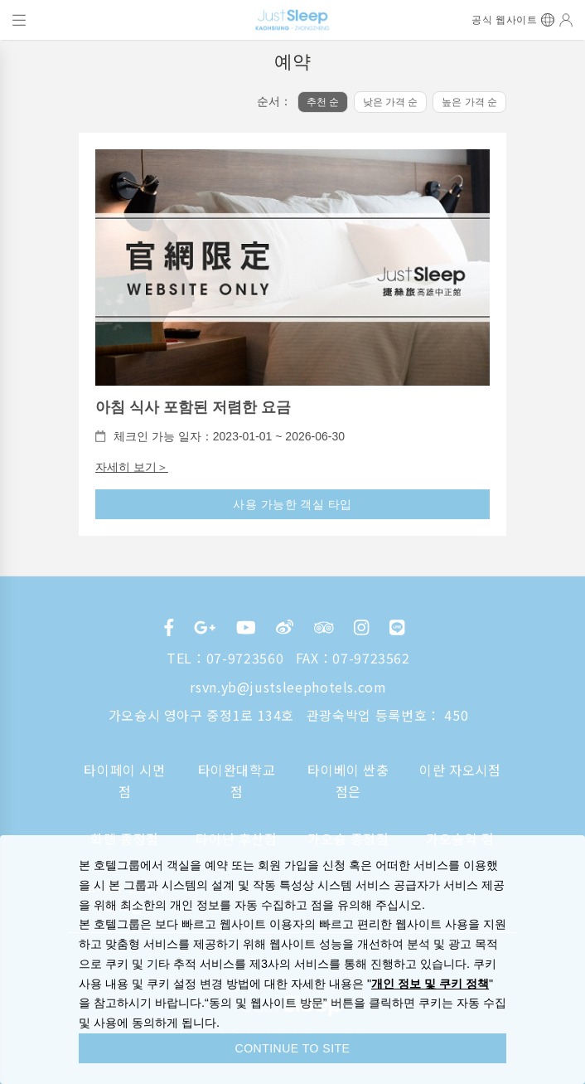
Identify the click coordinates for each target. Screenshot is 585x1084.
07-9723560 (244, 658)
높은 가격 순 (469, 102)
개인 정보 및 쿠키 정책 (430, 983)
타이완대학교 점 (237, 780)
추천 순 (323, 102)
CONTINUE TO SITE (293, 1048)
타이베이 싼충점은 (348, 780)
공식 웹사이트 (504, 20)
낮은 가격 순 (390, 102)
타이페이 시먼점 (124, 780)
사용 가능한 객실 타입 (292, 504)
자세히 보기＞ (131, 467)
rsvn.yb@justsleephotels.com (288, 687)
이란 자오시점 (459, 770)
